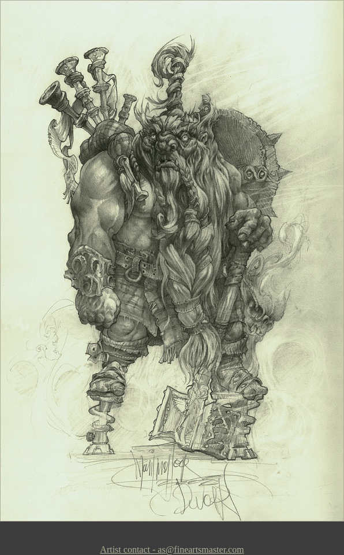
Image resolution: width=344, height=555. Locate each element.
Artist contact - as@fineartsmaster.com (172, 549)
